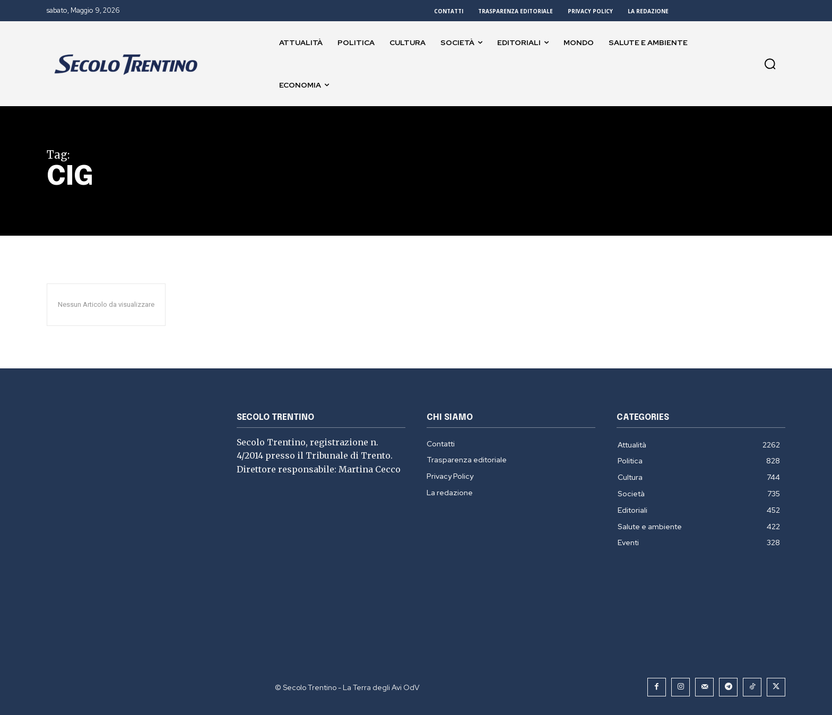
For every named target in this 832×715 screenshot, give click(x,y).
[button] (770, 63)
